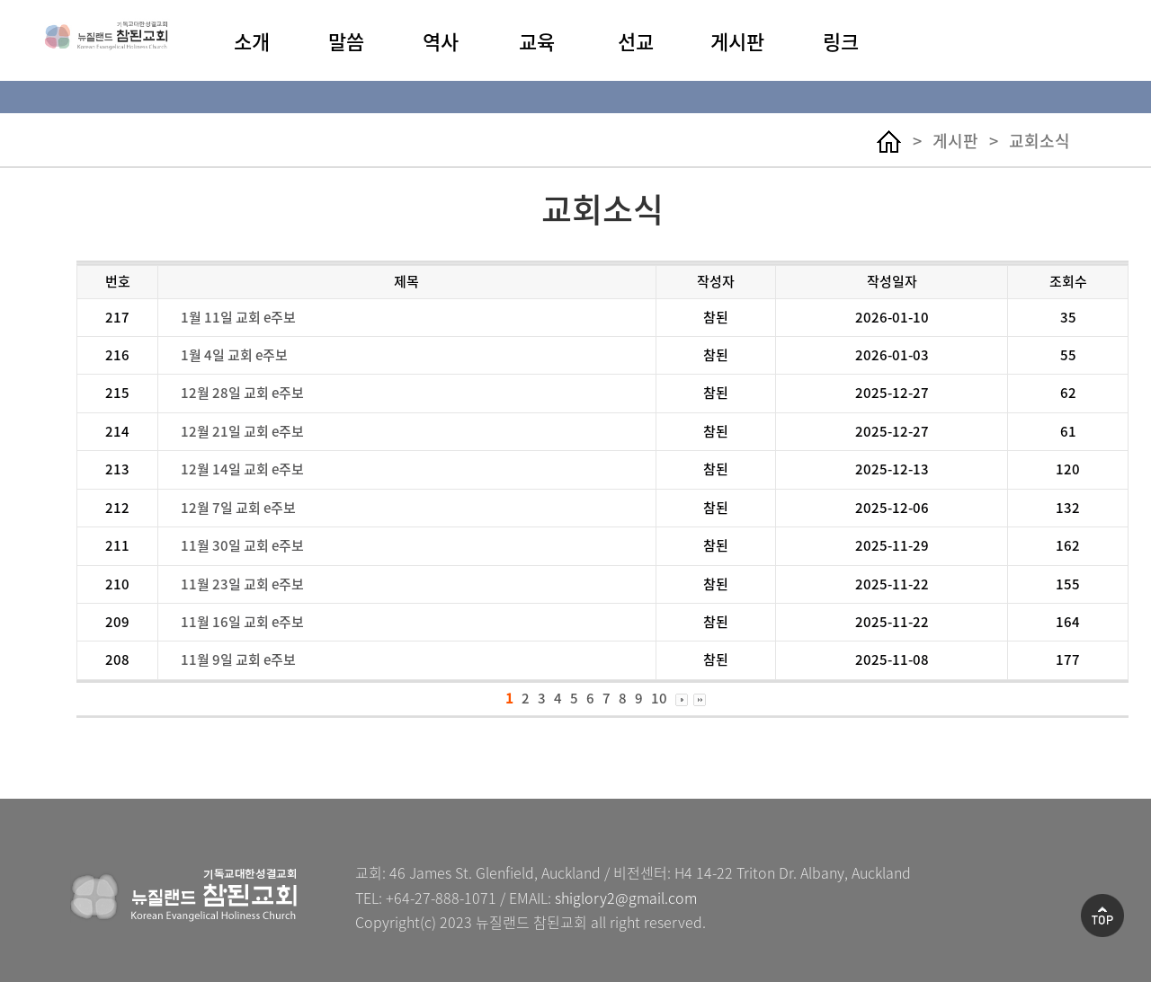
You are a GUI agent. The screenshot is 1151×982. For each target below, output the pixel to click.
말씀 (346, 41)
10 (659, 698)
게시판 (737, 41)
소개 (252, 41)
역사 (441, 41)
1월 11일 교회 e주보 (238, 317)
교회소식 (1039, 141)
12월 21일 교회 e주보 (242, 431)
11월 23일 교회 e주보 (242, 584)
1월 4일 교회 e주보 (234, 355)
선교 (636, 41)
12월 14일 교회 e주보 (242, 469)
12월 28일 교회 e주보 (242, 393)
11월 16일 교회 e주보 (242, 622)
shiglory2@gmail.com (626, 897)
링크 (841, 41)
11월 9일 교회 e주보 (238, 659)
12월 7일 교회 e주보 (238, 508)
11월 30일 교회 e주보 (242, 545)
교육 (537, 41)
